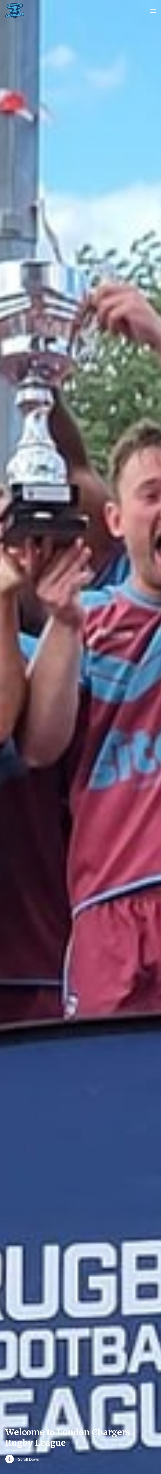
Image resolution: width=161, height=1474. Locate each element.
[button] (153, 10)
